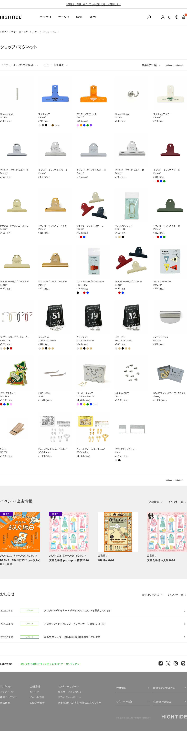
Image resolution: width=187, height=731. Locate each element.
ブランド (63, 17)
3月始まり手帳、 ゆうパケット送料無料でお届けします (93, 4)
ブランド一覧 (7, 692)
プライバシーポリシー (69, 697)
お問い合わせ (37, 702)
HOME (3, 32)
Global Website (162, 701)
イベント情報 (37, 697)
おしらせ (34, 692)
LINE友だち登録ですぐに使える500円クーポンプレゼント (50, 664)
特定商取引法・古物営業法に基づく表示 (79, 702)
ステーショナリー (31, 32)
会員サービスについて (70, 692)
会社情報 (121, 687)
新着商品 (5, 702)
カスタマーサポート (68, 686)
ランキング (5, 686)
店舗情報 (154, 502)
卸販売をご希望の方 (164, 687)
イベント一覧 (175, 502)
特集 (79, 17)
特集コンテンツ (8, 697)
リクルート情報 (124, 701)
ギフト (93, 17)
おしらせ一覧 (175, 595)
